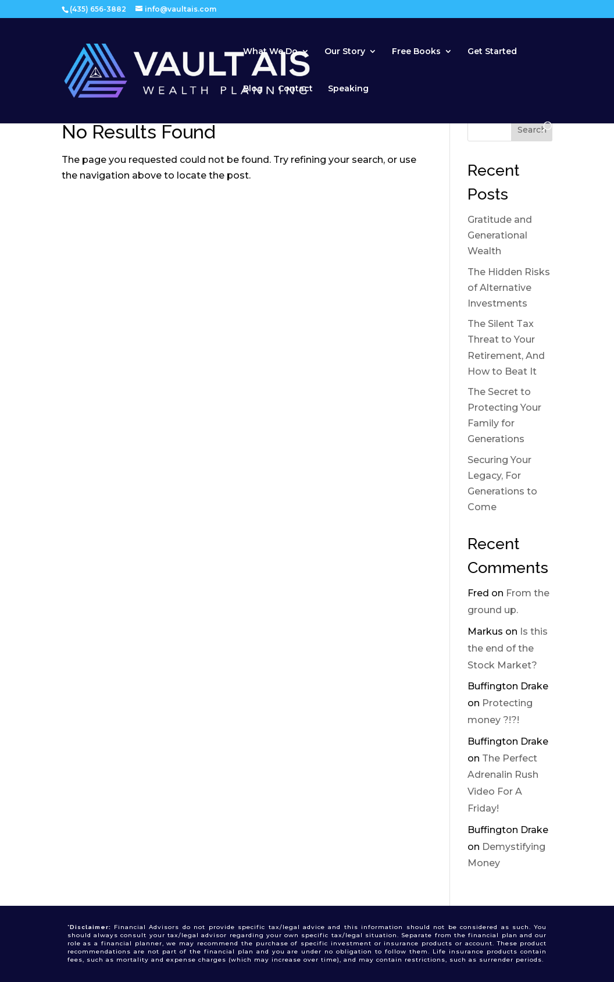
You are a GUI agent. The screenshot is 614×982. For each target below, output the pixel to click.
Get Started (492, 51)
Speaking (348, 89)
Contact (295, 89)
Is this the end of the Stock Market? (507, 648)
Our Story (344, 51)
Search (532, 129)
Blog (253, 89)
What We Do (270, 51)
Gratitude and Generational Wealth (499, 235)
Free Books (416, 51)
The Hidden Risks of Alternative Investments (508, 287)
